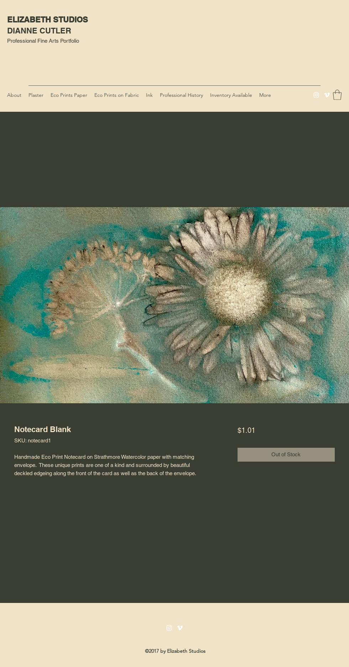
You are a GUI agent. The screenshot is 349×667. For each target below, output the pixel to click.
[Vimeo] (326, 95)
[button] (337, 95)
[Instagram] (316, 95)
